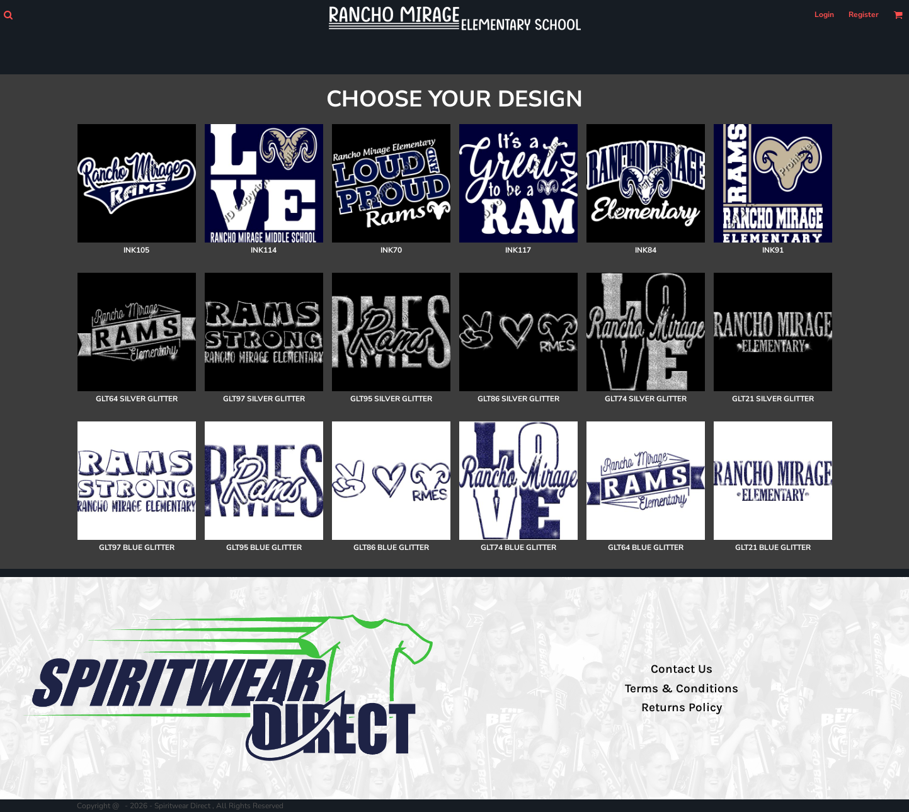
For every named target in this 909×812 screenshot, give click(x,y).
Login (824, 14)
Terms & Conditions (681, 688)
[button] (8, 15)
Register (864, 14)
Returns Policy (681, 707)
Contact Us (681, 669)
